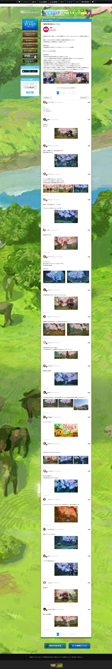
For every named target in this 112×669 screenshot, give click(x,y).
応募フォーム (80, 657)
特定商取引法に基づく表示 (48, 657)
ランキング (69, 2)
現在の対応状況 (85, 2)
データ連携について (30, 51)
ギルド (62, 2)
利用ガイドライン (57, 657)
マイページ (26, 2)
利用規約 (31, 657)
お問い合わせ (74, 657)
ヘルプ (76, 2)
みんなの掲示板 (43, 2)
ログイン (30, 46)
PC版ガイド (30, 40)
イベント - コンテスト (40, 5)
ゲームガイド (30, 61)
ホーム (22, 5)
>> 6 (44, 107)
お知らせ (34, 2)
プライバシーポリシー (38, 657)
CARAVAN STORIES (56, 665)
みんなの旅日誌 (53, 2)
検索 (31, 92)
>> (74, 93)
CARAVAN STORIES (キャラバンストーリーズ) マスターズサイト (30, 12)
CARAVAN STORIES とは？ (30, 56)
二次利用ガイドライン (66, 657)
